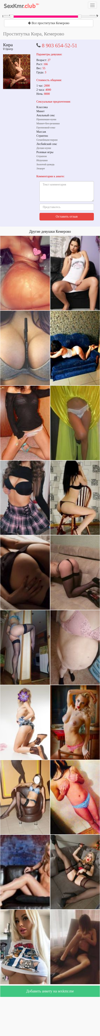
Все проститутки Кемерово (49, 23)
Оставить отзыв (67, 216)
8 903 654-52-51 (59, 46)
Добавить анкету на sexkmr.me (50, 991)
